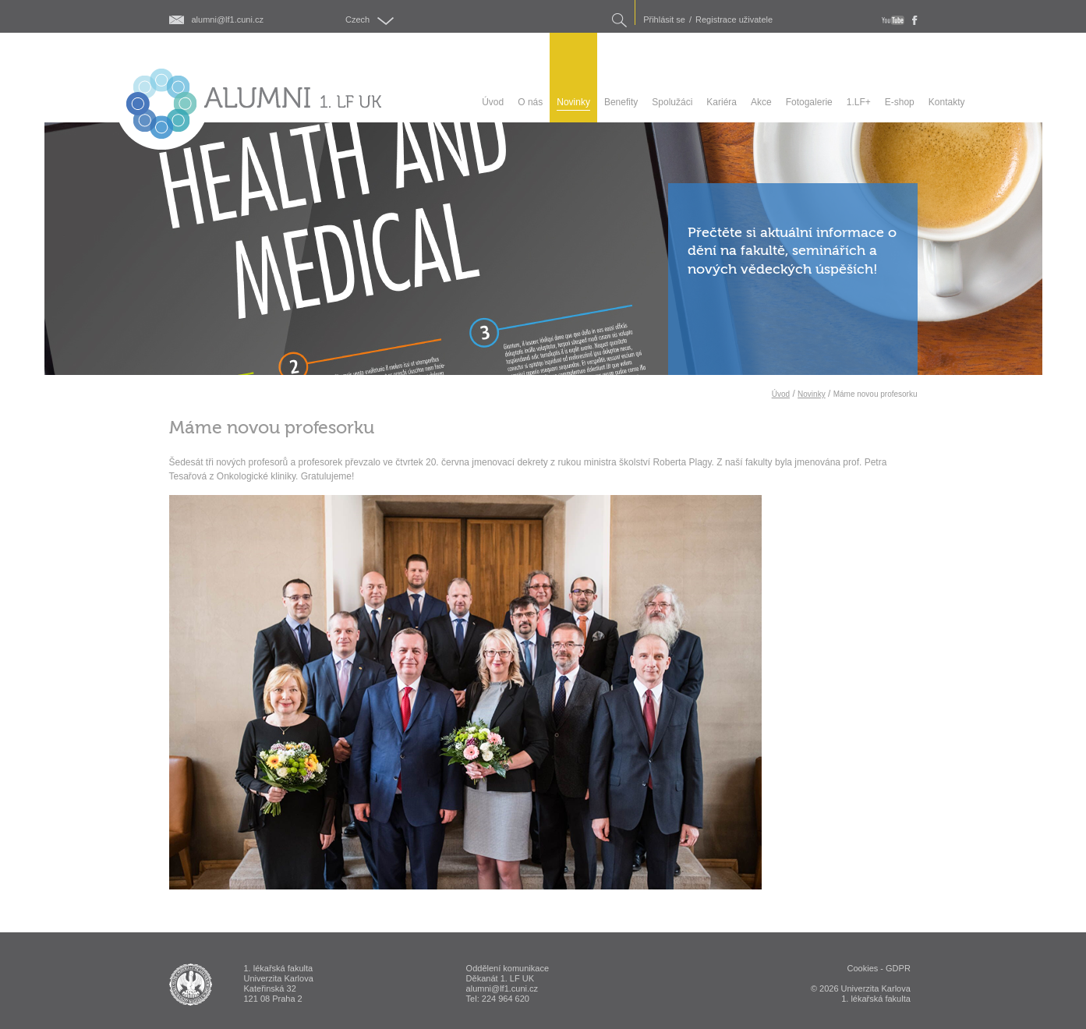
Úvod (781, 394)
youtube (893, 20)
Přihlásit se (664, 20)
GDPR (898, 968)
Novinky (812, 394)
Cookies (863, 968)
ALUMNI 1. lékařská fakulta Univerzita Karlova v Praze (190, 985)
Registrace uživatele (734, 20)
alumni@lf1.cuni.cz (228, 20)
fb (915, 20)
